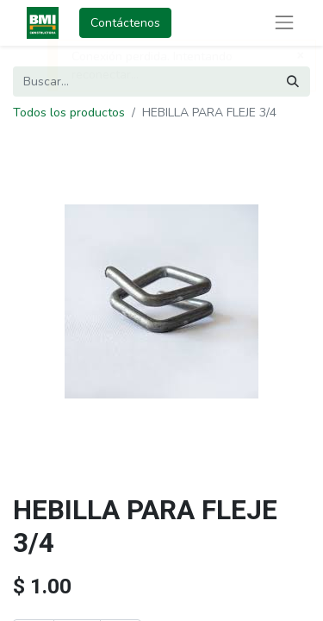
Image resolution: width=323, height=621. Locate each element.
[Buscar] (293, 81)
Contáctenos (125, 23)
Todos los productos (69, 112)
